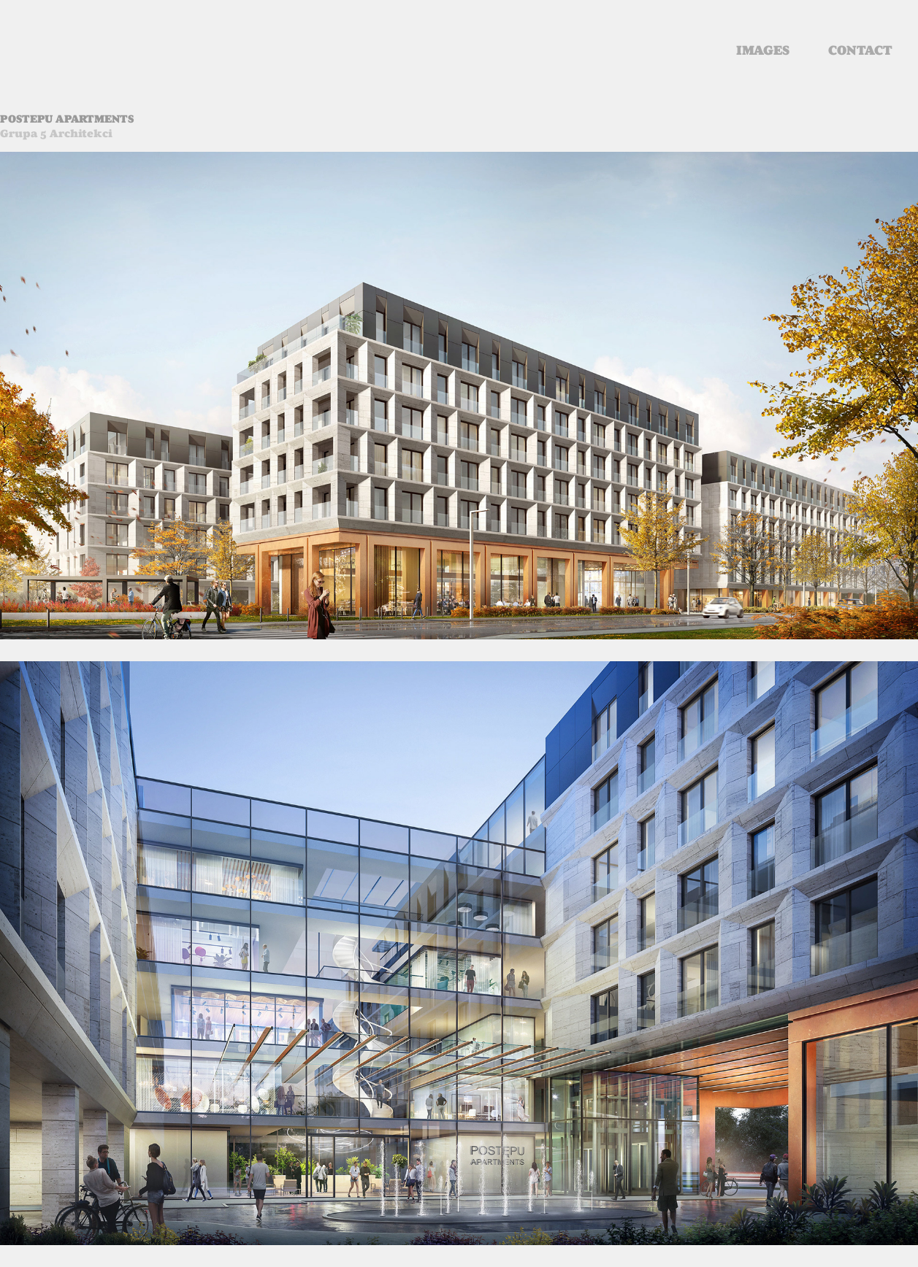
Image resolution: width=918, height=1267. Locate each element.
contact (860, 50)
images (762, 50)
